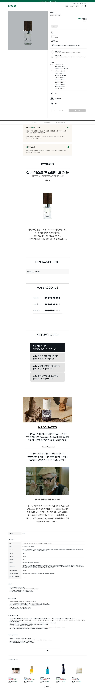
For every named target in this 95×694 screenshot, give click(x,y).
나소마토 (52, 12)
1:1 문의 (47, 650)
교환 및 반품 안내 (47, 122)
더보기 (47, 686)
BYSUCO (12, 6)
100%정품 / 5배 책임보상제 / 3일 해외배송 (47, 1)
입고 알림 (61, 110)
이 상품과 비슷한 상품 (60, 122)
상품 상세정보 (34, 122)
